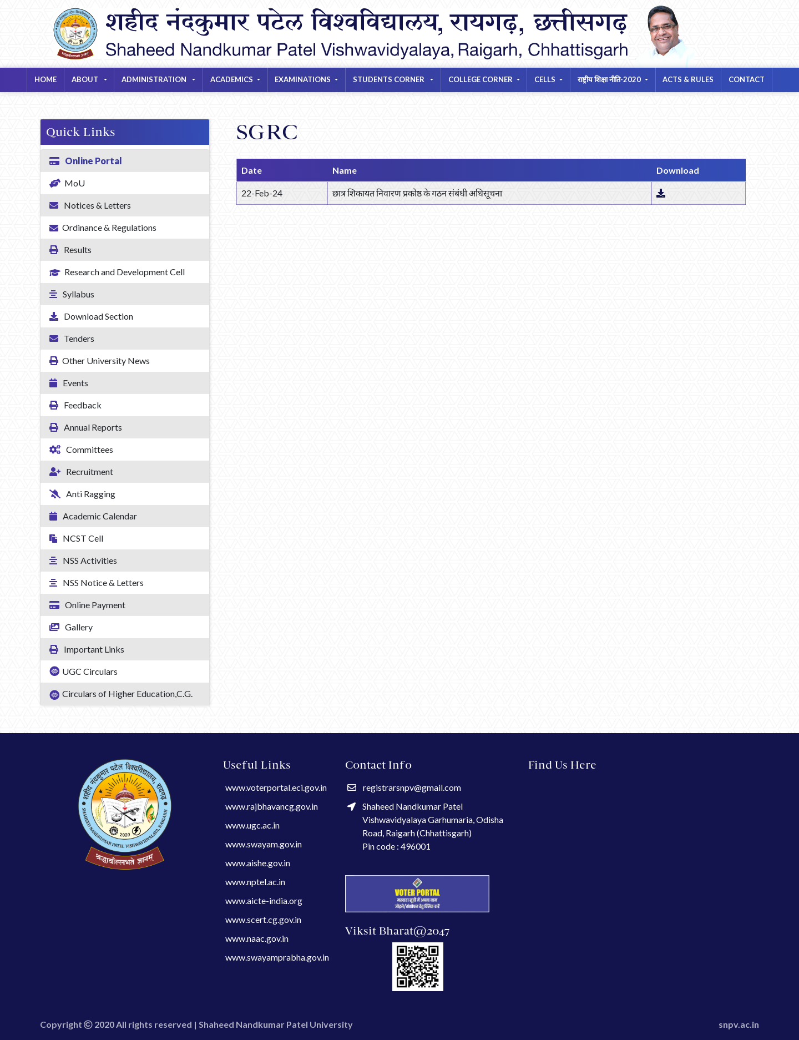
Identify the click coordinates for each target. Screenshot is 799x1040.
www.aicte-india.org (263, 900)
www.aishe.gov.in (257, 862)
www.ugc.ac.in (252, 825)
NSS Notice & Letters (96, 582)
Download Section (91, 316)
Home (45, 79)
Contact (747, 79)
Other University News (99, 360)
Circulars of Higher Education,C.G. (121, 694)
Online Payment (87, 604)
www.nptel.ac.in (255, 881)
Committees (81, 449)
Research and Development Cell (117, 272)
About (86, 79)
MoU (67, 183)
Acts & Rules (688, 79)
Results (70, 249)
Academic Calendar (93, 516)
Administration (155, 79)
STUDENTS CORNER (389, 79)
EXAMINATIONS (303, 79)
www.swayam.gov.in (263, 844)
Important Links (86, 649)
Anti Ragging (82, 493)
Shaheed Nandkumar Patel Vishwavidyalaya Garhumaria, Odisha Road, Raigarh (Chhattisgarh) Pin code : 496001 (425, 826)
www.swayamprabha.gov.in (277, 957)
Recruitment (81, 471)
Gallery (71, 627)
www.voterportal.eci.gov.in (276, 787)
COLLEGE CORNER (480, 79)
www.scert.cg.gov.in (263, 919)
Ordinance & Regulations (102, 228)
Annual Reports (85, 427)
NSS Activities (83, 560)
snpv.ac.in (739, 1024)
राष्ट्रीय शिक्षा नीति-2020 (609, 79)
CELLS (544, 79)
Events (68, 382)
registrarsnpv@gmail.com (404, 787)
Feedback (75, 405)
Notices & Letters (90, 205)
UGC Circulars (83, 671)
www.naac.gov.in (257, 938)
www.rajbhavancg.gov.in (271, 806)
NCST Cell (76, 538)
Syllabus (71, 294)
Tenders (71, 338)
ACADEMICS (231, 79)
